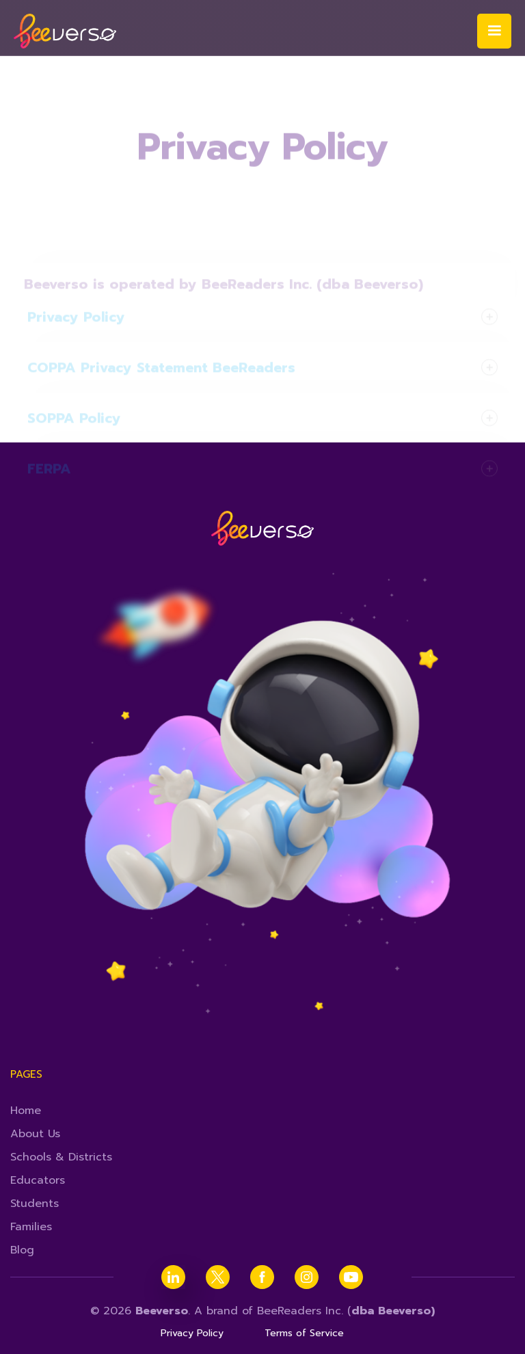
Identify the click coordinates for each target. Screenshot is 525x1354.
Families (31, 1227)
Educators (37, 1180)
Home (25, 1110)
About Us (35, 1134)
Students (34, 1203)
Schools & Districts (61, 1157)
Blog (22, 1250)
